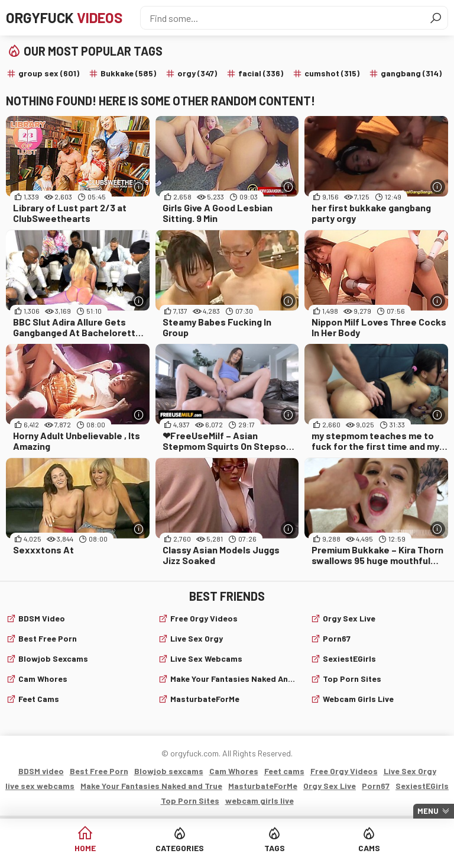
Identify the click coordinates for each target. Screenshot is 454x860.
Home (85, 848)
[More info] (139, 186)
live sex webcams (206, 658)
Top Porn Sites (352, 679)
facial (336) (260, 73)
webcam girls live (358, 699)
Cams (369, 848)
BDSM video (41, 618)
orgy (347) (197, 73)
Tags (274, 848)
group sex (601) (48, 73)
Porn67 (337, 638)
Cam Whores (42, 679)
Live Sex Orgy (196, 638)
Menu (428, 811)
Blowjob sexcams (53, 658)
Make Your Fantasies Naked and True (233, 679)
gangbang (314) (411, 73)
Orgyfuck (64, 17)
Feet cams (38, 699)
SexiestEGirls (349, 658)
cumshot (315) (331, 73)
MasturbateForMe (204, 699)
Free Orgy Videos (204, 618)
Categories (179, 848)
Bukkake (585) (128, 73)
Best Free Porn (47, 638)
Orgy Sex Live (349, 618)
